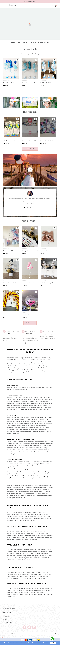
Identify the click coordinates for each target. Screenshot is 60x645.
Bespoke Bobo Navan (28, 315)
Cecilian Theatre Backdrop (48, 141)
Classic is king (7, 315)
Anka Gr (26, 208)
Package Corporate (10, 141)
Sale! (30, 102)
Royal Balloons (14, 103)
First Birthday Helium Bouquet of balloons (34, 83)
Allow (53, 643)
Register (32, 1)
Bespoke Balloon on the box (11, 283)
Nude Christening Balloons (48, 283)
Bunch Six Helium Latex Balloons (31, 283)
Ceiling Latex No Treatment (30, 251)
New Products (14, 100)
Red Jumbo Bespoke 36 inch (30, 141)
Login (26, 1)
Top (49, 103)
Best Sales (46, 100)
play (30, 169)
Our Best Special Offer (30, 99)
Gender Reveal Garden (9, 251)
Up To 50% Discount (30, 105)
